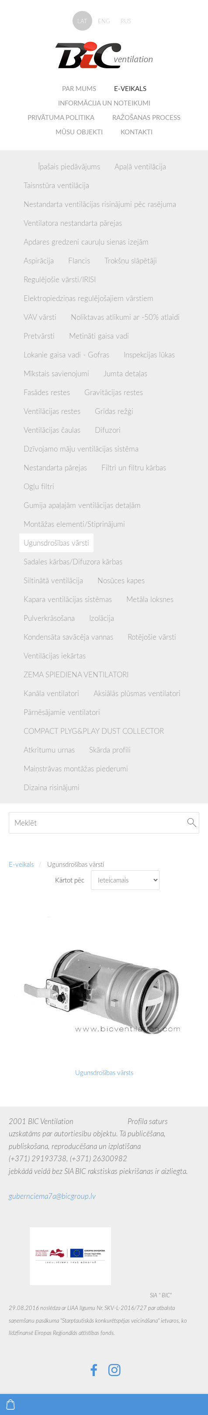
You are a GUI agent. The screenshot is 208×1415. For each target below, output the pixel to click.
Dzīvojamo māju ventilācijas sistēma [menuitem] (81, 449)
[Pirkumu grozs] (10, 1404)
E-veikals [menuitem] (130, 88)
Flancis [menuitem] (79, 261)
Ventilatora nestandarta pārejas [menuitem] (73, 223)
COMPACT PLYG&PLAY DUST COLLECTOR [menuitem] (94, 731)
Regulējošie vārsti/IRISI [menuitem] (60, 279)
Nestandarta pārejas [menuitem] (55, 467)
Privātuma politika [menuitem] (61, 117)
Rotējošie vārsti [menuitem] (152, 637)
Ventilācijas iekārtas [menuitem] (55, 656)
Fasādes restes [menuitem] (47, 392)
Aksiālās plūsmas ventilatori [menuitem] (137, 693)
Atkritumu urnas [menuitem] (49, 750)
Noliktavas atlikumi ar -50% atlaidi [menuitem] (125, 317)
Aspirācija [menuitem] (39, 261)
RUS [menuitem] (126, 21)
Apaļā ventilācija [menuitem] (140, 166)
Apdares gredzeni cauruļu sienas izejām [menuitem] (86, 242)
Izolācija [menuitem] (101, 618)
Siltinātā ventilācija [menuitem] (53, 580)
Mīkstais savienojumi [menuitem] (56, 373)
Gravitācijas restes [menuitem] (113, 392)
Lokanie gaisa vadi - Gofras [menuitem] (66, 355)
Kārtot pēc (69, 880)
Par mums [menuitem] (79, 88)
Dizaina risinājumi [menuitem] (52, 787)
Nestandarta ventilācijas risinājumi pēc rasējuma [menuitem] (100, 204)
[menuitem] (23, 165)
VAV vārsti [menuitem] (40, 317)
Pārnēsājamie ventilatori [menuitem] (62, 712)
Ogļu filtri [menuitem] (39, 486)
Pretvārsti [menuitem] (39, 336)
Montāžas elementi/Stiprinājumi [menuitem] (74, 524)
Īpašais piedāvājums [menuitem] (69, 166)
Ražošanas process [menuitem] (146, 117)
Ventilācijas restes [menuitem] (52, 411)
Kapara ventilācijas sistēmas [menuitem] (68, 599)
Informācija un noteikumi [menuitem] (104, 102)
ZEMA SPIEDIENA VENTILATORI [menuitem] (76, 674)
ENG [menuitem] (104, 21)
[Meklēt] (104, 823)
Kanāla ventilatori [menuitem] (51, 693)
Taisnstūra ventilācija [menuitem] (56, 185)
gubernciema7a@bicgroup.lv (52, 1196)
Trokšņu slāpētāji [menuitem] (130, 261)
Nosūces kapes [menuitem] (121, 580)
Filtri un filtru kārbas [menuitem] (133, 467)
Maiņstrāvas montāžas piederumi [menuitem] (76, 769)
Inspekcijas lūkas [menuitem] (149, 355)
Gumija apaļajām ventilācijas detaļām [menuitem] (82, 505)
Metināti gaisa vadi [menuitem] (99, 336)
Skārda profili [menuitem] (110, 750)
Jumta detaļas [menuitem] (125, 373)
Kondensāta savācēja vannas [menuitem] (68, 637)
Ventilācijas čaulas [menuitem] (52, 430)
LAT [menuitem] (82, 21)
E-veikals (21, 864)
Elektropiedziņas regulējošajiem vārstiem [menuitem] (88, 298)
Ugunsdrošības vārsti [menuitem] (56, 543)
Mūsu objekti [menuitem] (79, 131)
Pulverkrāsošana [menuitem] (49, 618)
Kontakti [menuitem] (137, 131)
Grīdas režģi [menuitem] (114, 411)
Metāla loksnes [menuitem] (149, 599)
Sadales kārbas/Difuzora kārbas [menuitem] (73, 562)
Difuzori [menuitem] (108, 430)
